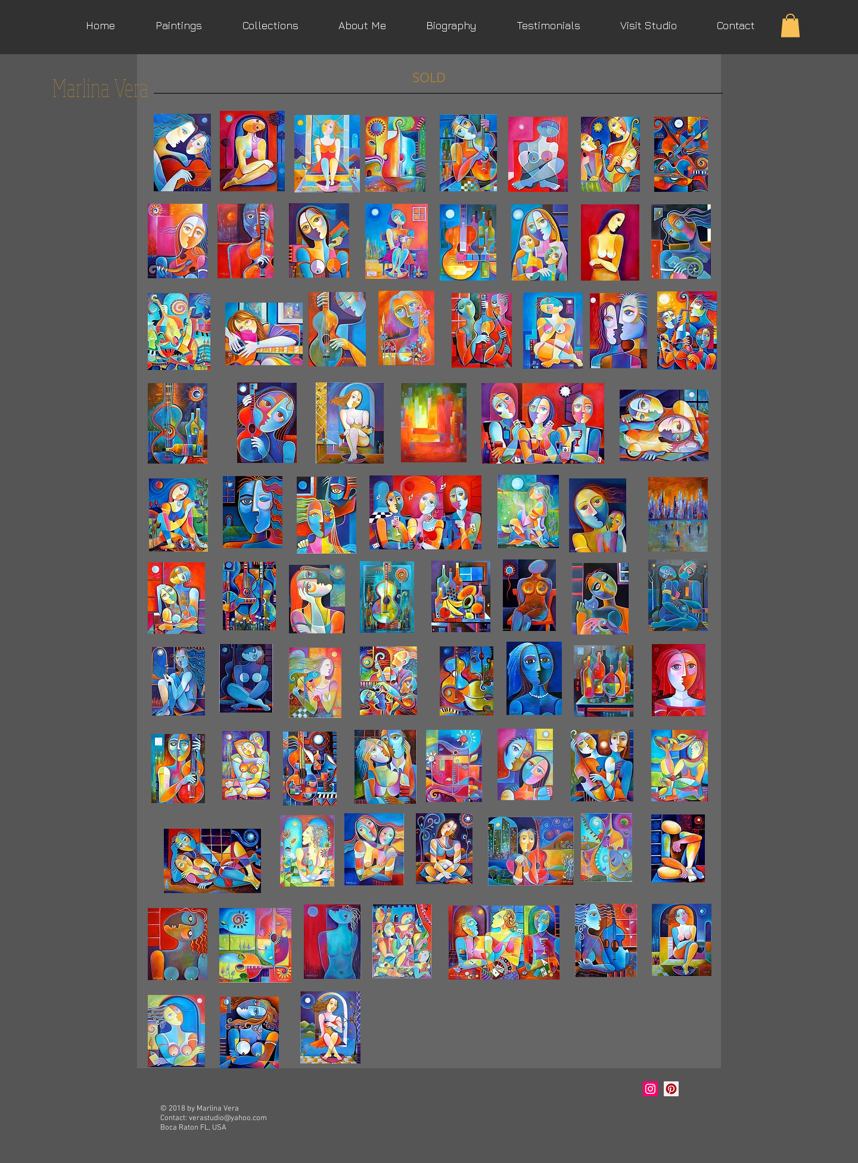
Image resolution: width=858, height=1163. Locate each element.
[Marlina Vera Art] (671, 1088)
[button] (790, 25)
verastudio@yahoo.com (228, 1118)
